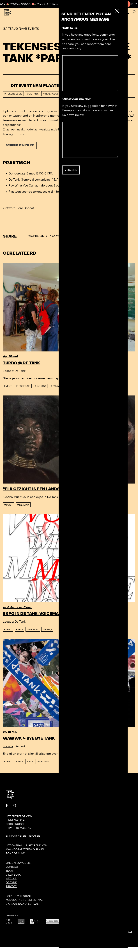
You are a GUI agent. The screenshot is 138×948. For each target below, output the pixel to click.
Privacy (11, 887)
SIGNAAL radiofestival (22, 904)
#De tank (23, 505)
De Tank (11, 883)
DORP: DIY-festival (19, 896)
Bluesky (72, 236)
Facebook (35, 236)
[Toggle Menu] (127, 12)
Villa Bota (13, 875)
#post (8, 505)
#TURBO (79, 386)
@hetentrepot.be (104, 192)
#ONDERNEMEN (60, 386)
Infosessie (23, 386)
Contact (120, 4)
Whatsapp (92, 236)
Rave (30, 762)
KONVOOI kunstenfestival (24, 900)
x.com (54, 236)
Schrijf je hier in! (21, 146)
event (8, 386)
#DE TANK (40, 386)
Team (9, 871)
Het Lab (11, 879)
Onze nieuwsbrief (19, 863)
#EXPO (47, 630)
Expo (19, 630)
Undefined (127, 933)
